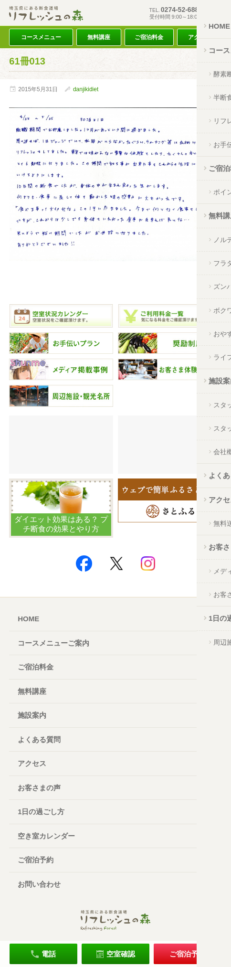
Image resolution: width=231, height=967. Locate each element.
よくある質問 (39, 739)
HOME (28, 619)
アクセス (199, 37)
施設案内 (32, 715)
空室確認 (120, 954)
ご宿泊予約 (35, 860)
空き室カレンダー (46, 836)
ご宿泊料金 (149, 37)
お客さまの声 (39, 788)
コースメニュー (41, 37)
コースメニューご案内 (53, 643)
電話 (49, 954)
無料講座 (98, 37)
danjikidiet (85, 89)
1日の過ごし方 (41, 812)
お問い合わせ (39, 884)
